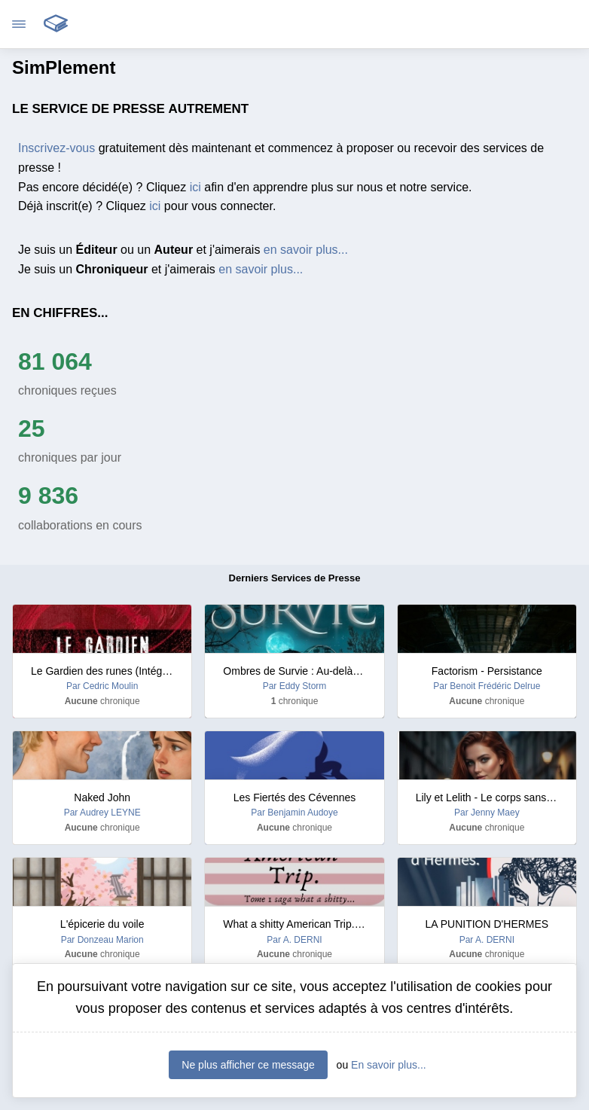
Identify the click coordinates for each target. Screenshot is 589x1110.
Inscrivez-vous (56, 148)
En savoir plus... (388, 1065)
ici (195, 187)
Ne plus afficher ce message (248, 1065)
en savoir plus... (306, 249)
